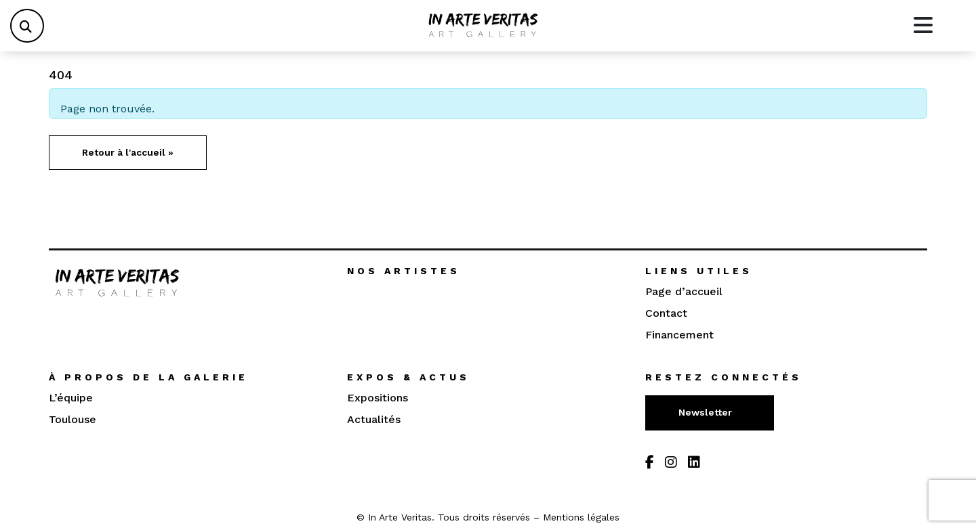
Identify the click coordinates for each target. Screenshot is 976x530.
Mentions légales (581, 517)
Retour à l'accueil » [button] (128, 152)
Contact (666, 313)
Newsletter (706, 412)
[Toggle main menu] (923, 25)
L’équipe (71, 397)
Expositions (377, 397)
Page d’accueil (684, 291)
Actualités (374, 419)
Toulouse (72, 419)
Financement (679, 334)
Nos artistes (403, 270)
